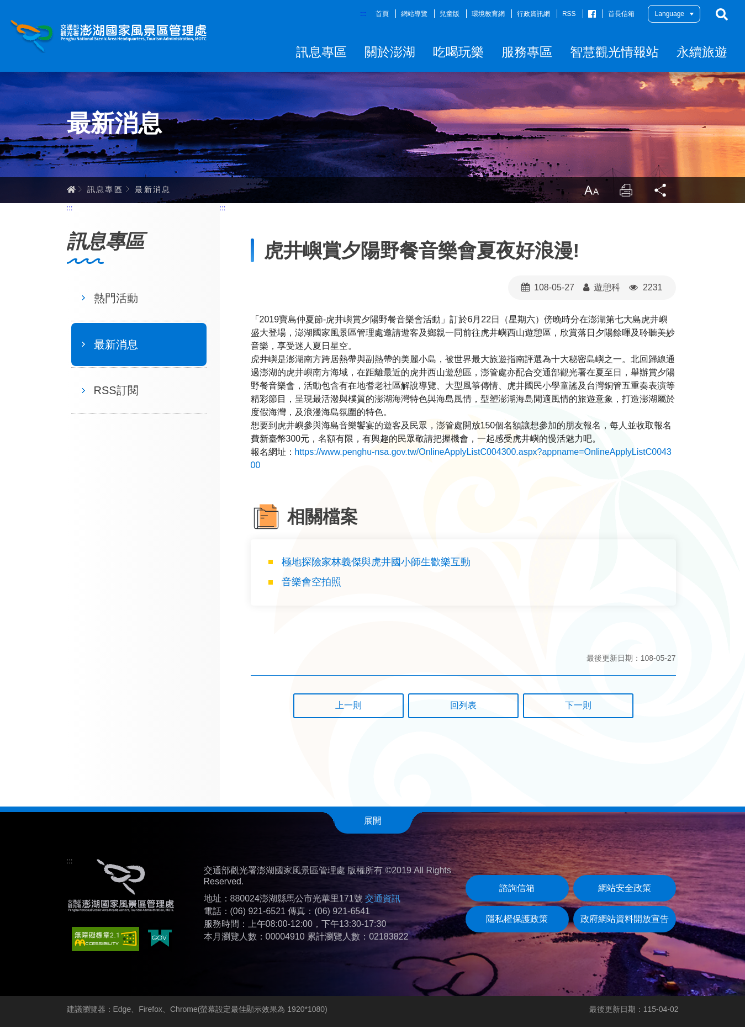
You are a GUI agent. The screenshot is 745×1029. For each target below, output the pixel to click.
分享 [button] (661, 192)
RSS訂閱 (116, 392)
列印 (625, 192)
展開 (373, 822)
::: (363, 13)
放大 (590, 192)
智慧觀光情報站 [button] (614, 52)
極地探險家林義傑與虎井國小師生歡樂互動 (377, 563)
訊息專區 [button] (321, 52)
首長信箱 (621, 14)
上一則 (348, 707)
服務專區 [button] (526, 52)
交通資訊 (382, 900)
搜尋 (722, 14)
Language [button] (669, 14)
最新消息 (153, 190)
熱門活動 (116, 300)
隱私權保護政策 (517, 921)
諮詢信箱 (517, 890)
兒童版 (449, 14)
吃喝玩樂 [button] (458, 52)
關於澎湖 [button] (389, 52)
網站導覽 (414, 14)
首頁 (382, 14)
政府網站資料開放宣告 (624, 921)
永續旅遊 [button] (702, 52)
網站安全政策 (624, 890)
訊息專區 (105, 190)
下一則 (578, 707)
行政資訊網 (533, 14)
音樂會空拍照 (313, 584)
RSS (569, 14)
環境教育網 (488, 14)
